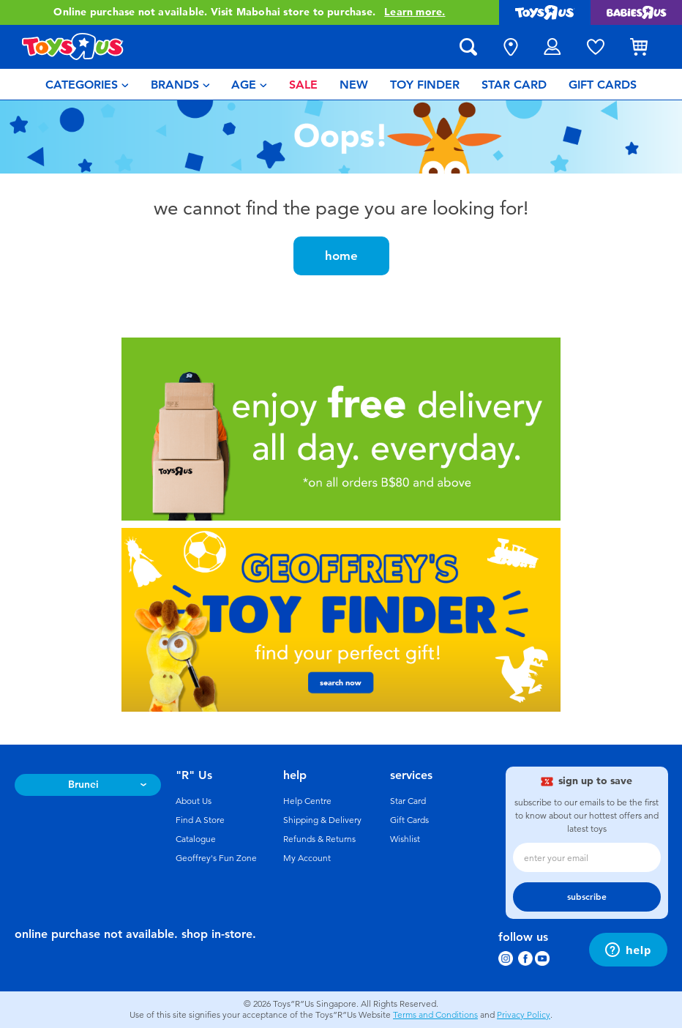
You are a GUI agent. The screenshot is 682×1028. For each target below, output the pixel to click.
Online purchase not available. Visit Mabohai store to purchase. (249, 12)
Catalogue (196, 839)
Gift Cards (409, 820)
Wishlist (405, 839)
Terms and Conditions (435, 1015)
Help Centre (307, 801)
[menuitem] (87, 84)
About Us (193, 801)
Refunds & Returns (319, 839)
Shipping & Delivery (322, 820)
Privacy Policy (523, 1015)
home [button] (341, 255)
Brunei (83, 784)
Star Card (408, 801)
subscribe (587, 897)
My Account (307, 858)
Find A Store (200, 820)
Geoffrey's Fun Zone (216, 858)
